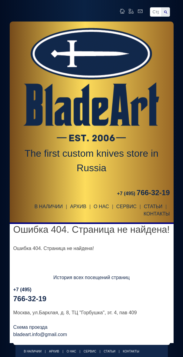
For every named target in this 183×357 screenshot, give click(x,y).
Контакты (157, 213)
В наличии (48, 206)
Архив (78, 206)
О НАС (101, 206)
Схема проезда (30, 327)
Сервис (126, 206)
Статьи (153, 206)
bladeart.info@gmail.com (40, 334)
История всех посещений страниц (91, 277)
